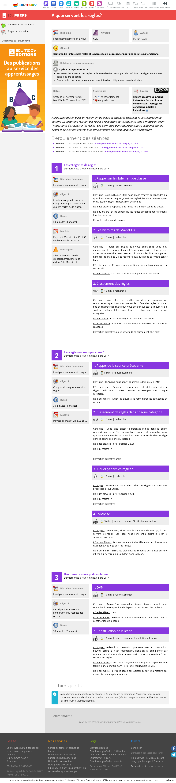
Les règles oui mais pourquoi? (83, 147)
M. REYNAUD (140, 38)
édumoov (12, 761)
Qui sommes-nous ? (17, 757)
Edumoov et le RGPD (100, 757)
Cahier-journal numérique (62, 757)
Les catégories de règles (80, 143)
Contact (11, 754)
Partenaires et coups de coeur (147, 766)
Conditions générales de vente (106, 761)
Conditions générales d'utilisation (108, 751)
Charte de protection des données (108, 754)
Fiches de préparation (60, 761)
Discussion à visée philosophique (85, 151)
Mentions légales (99, 747)
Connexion (136, 747)
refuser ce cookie (150, 780)
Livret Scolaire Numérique (62, 754)
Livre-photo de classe (59, 764)
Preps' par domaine (15, 32)
